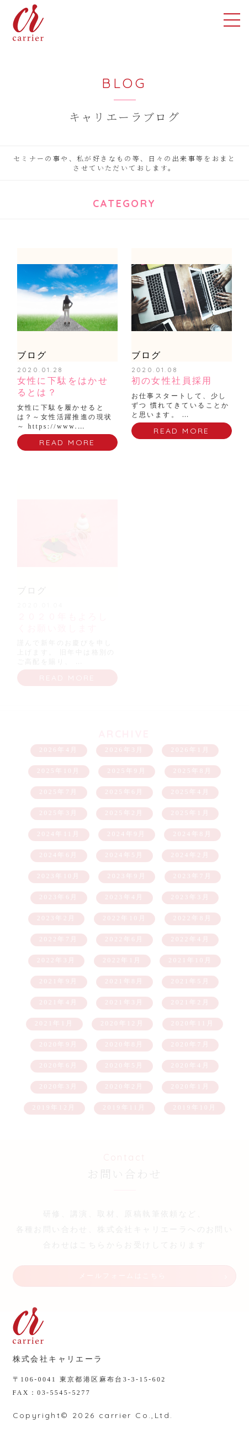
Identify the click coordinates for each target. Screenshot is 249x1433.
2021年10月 (190, 960)
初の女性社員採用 (172, 380)
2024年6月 (58, 855)
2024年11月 (59, 834)
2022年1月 (122, 960)
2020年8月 (124, 1044)
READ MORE (67, 442)
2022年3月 (56, 960)
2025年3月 (58, 813)
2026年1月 (190, 750)
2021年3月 (124, 1002)
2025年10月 (59, 771)
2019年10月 (194, 1107)
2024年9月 (126, 834)
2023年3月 (190, 897)
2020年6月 (58, 1065)
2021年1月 (54, 1023)
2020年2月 (124, 1086)
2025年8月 (193, 771)
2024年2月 (190, 855)
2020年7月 (190, 1044)
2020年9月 (58, 1044)
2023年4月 (124, 897)
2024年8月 (192, 834)
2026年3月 (124, 750)
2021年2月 (190, 1002)
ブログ (32, 355)
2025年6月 (124, 792)
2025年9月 (126, 771)
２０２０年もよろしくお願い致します (63, 622)
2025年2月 (124, 813)
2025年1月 (190, 813)
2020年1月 (190, 1086)
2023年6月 (58, 897)
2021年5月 (190, 981)
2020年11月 (193, 1023)
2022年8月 (193, 918)
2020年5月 (124, 1065)
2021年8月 (124, 981)
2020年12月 (122, 1023)
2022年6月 (124, 939)
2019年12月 (54, 1107)
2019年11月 (124, 1107)
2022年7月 (58, 939)
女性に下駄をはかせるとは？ (63, 386)
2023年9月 (126, 876)
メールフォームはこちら (122, 1276)
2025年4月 (190, 792)
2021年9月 (58, 981)
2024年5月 (124, 855)
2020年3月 (58, 1086)
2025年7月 (58, 792)
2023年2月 (56, 918)
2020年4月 (190, 1065)
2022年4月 (190, 939)
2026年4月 (58, 750)
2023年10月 (59, 876)
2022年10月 (124, 918)
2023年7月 (193, 876)
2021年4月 (58, 1002)
